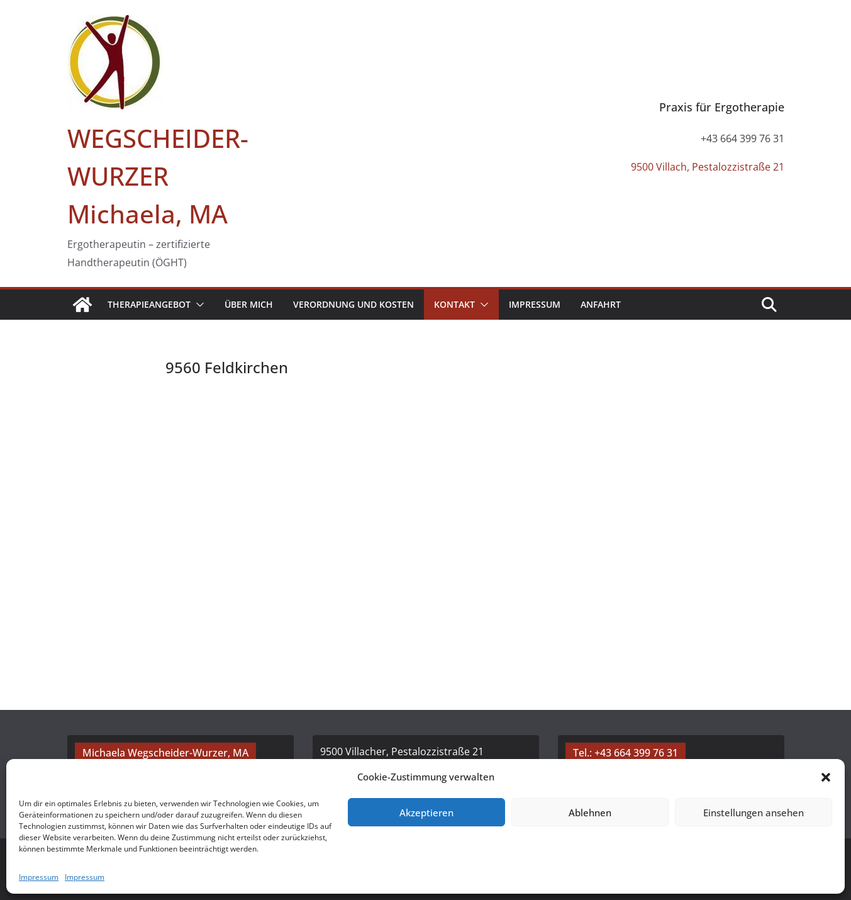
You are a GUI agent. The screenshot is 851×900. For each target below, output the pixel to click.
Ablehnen (590, 812)
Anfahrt (601, 304)
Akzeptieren (426, 812)
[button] (826, 777)
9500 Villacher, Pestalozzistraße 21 (402, 751)
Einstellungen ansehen (753, 812)
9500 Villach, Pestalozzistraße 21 (707, 167)
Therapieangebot (149, 304)
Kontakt (454, 304)
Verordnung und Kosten (353, 304)
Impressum (38, 877)
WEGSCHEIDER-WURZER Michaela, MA (157, 176)
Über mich (249, 304)
